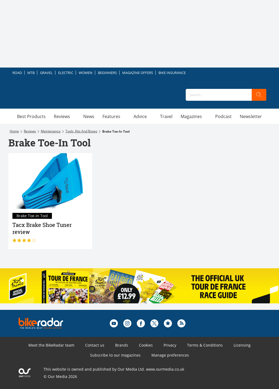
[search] (259, 95)
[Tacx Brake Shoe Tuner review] (50, 181)
